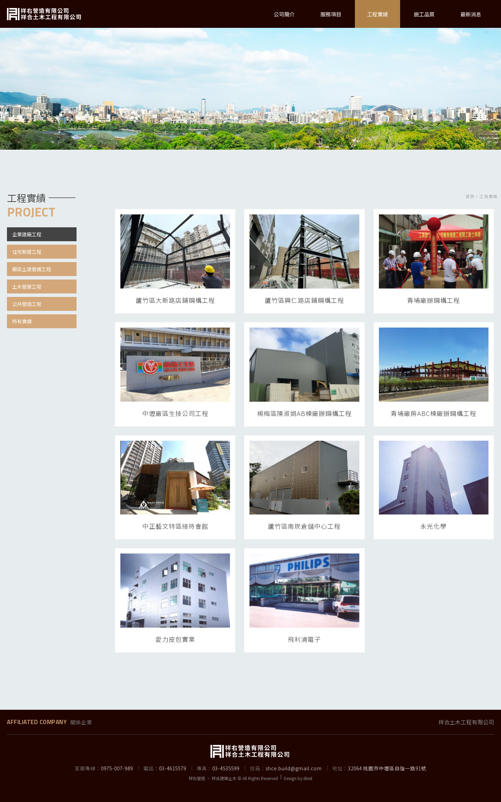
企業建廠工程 (26, 234)
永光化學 (433, 525)
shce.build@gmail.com (293, 768)
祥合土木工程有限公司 (466, 722)
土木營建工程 (26, 286)
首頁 (470, 196)
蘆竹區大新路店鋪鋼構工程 (175, 300)
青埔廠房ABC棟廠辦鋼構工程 (433, 413)
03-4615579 (172, 768)
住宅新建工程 (26, 251)
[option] (250, 87)
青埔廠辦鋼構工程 (433, 300)
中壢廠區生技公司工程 (175, 413)
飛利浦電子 (304, 639)
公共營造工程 (26, 303)
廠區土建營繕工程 (31, 269)
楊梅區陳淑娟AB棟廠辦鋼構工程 (304, 413)
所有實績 (22, 321)
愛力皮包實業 (175, 639)
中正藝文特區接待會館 (175, 525)
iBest (307, 778)
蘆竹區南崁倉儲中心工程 (304, 525)
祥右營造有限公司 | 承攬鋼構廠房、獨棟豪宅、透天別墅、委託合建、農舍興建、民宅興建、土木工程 (44, 14)
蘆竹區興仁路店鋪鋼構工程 (304, 300)
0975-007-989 (117, 768)
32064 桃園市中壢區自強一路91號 (387, 768)
